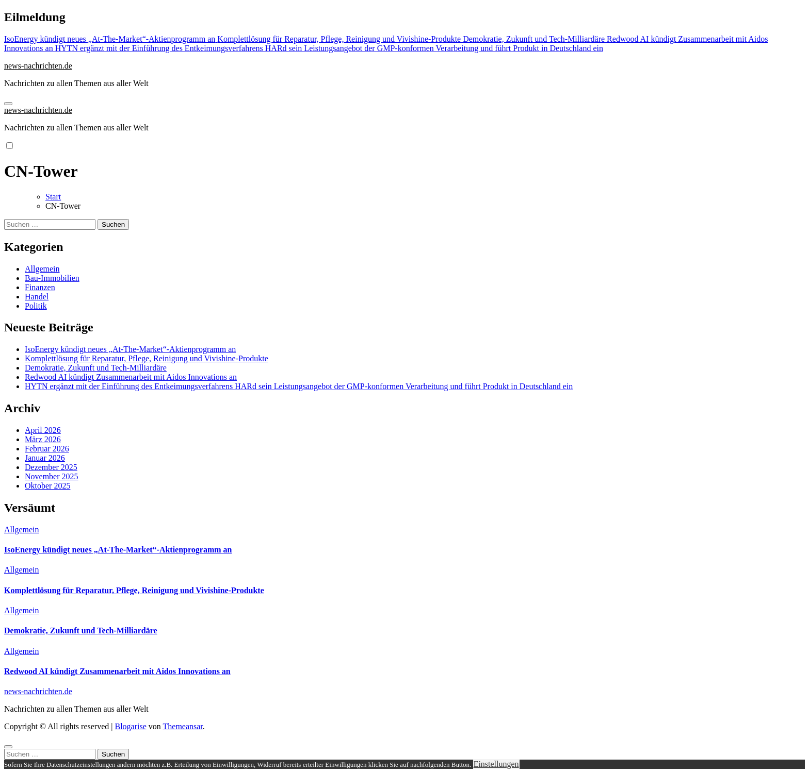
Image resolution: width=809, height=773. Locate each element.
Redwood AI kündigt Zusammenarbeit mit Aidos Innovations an (131, 377)
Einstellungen (496, 764)
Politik (36, 305)
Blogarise (130, 726)
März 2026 (43, 439)
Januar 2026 (45, 457)
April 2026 (43, 430)
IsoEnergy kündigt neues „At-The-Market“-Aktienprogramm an (130, 349)
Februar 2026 (47, 448)
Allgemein (42, 268)
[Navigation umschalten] (8, 103)
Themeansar (183, 726)
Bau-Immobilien (52, 278)
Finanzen (40, 287)
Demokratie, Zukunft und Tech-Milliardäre (96, 367)
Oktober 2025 (47, 485)
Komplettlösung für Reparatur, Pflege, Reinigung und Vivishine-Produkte (146, 358)
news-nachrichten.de (38, 65)
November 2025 (51, 476)
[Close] (8, 746)
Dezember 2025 (51, 467)
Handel (36, 296)
